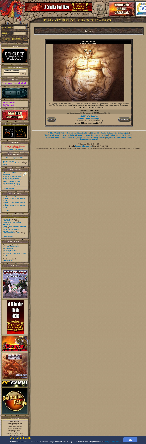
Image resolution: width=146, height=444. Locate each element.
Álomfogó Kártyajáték (52, 135)
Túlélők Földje (59, 133)
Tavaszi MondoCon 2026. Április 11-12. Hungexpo (12, 177)
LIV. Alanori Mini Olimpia (13, 181)
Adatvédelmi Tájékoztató (9, 103)
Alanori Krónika (101, 135)
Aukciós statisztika (10, 197)
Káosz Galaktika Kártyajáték (73, 135)
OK (130, 440)
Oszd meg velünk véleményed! (89, 118)
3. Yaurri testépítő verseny (13, 180)
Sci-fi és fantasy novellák (96, 138)
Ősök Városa (71, 133)
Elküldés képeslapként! (89, 116)
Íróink (130, 135)
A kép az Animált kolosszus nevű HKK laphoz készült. (88, 113)
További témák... (8, 236)
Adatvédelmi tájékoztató (89, 140)
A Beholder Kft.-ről (123, 138)
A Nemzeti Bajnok (10, 250)
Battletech (122, 135)
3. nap (6, 255)
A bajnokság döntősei (11, 246)
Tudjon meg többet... (114, 442)
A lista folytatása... (9, 188)
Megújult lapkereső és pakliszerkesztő (11, 230)
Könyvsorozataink (52, 138)
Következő (124, 120)
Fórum (62, 138)
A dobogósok (8, 248)
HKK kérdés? (8, 221)
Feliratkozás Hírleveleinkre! (14, 83)
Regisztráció (110, 138)
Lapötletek (7, 219)
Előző (51, 120)
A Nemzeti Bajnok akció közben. (15, 253)
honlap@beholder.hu (15, 423)
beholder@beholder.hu (83, 146)
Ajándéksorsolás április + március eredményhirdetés (12, 184)
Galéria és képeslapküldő (76, 138)
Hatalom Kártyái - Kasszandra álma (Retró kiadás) (11, 162)
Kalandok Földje (83, 133)
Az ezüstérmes (9, 252)
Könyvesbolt (89, 135)
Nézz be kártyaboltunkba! (14, 158)
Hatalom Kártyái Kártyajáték (118, 133)
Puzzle (103, 133)
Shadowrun (113, 135)
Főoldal (50, 133)
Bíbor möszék (8, 260)
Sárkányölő (95, 133)
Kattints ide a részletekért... (14, 149)
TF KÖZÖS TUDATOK (12, 233)
